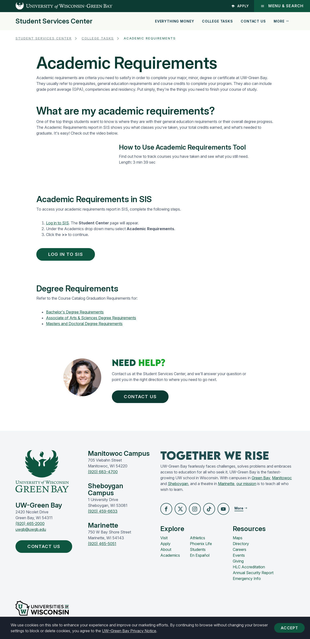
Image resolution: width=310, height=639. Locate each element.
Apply (240, 6)
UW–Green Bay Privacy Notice (129, 630)
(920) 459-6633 (102, 513)
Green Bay (261, 480)
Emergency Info (247, 581)
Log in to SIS (57, 223)
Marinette (226, 486)
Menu (281, 6)
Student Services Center (54, 21)
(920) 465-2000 (30, 526)
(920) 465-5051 (102, 546)
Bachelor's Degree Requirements (75, 313)
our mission (246, 486)
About (165, 552)
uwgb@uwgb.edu (31, 531)
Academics (170, 557)
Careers (239, 552)
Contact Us (253, 21)
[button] (166, 511)
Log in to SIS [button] (68, 255)
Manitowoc (282, 480)
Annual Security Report (253, 575)
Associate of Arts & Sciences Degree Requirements (91, 319)
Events (239, 557)
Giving (238, 563)
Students (198, 552)
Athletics (197, 540)
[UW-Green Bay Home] (56, 6)
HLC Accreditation (249, 569)
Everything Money (174, 21)
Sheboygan (178, 486)
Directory (241, 546)
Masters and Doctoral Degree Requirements (84, 324)
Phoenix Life (201, 546)
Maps (237, 540)
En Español (199, 557)
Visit (164, 540)
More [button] (281, 21)
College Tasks (217, 21)
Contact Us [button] (142, 398)
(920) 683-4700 (103, 474)
